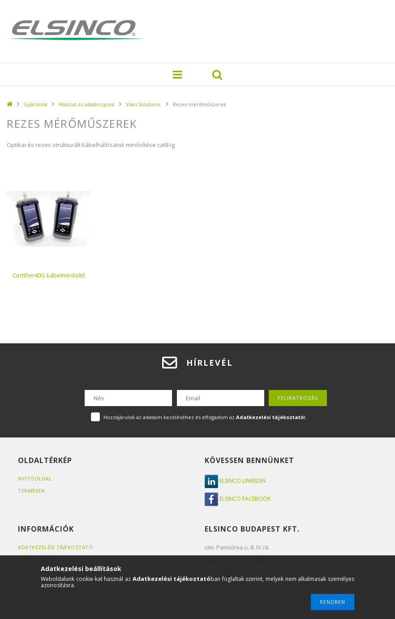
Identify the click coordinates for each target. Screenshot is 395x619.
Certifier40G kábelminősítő (49, 275)
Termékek (31, 490)
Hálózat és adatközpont (87, 104)
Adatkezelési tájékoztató (55, 547)
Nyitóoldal (35, 478)
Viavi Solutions (144, 104)
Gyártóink (35, 104)
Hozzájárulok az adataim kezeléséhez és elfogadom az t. (205, 417)
